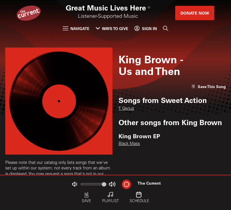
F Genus (126, 109)
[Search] (165, 28)
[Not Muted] (74, 184)
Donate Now (194, 13)
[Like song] (208, 86)
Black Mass (129, 144)
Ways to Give (112, 28)
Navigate (76, 28)
